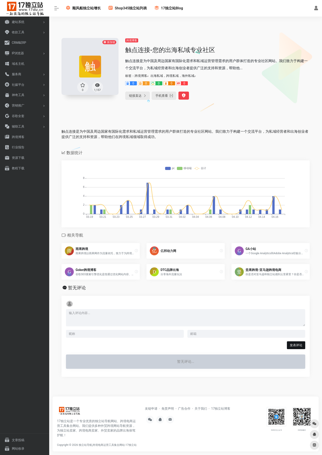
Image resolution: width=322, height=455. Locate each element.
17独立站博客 (220, 408)
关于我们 (201, 408)
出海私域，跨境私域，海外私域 (172, 76)
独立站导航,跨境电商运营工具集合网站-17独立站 (108, 445)
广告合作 (184, 408)
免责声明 (167, 408)
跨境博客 (131, 40)
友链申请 (151, 408)
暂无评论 (77, 287)
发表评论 (296, 345)
